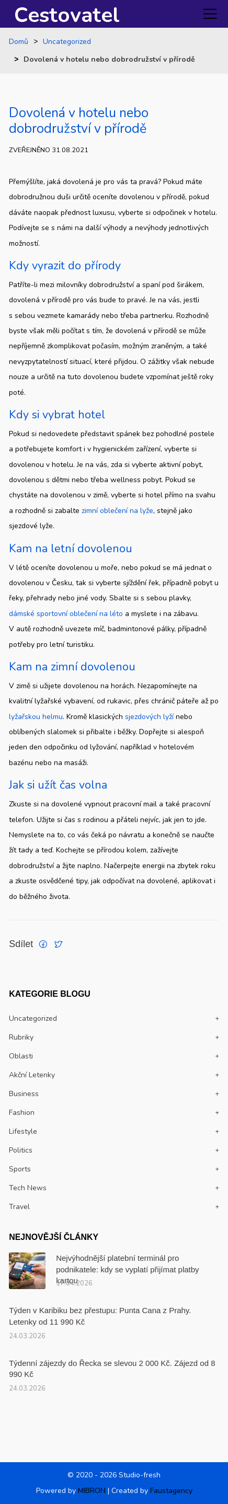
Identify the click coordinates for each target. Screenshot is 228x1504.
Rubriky (21, 1037)
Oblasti (21, 1056)
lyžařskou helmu (36, 717)
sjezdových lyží (149, 717)
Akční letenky (32, 1075)
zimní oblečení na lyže (117, 511)
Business (24, 1094)
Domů (18, 41)
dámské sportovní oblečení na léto (66, 614)
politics (20, 1150)
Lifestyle (23, 1131)
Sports (20, 1169)
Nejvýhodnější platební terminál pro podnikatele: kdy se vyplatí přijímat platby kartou (127, 1269)
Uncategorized (67, 41)
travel (19, 1207)
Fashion (22, 1113)
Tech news (28, 1188)
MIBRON (92, 1491)
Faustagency (171, 1491)
